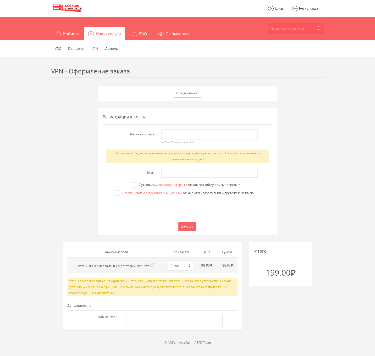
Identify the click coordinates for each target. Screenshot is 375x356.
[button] (67, 33)
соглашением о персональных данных (153, 193)
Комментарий (108, 317)
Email (149, 172)
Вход (275, 8)
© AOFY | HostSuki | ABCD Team (187, 342)
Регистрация (306, 8)
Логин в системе (142, 134)
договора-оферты (171, 185)
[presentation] (187, 208)
